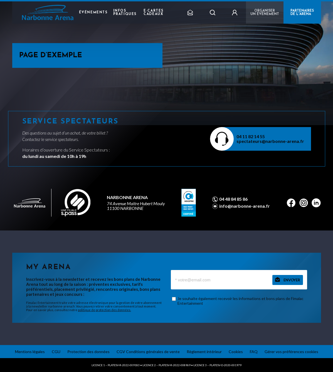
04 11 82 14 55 (250, 136)
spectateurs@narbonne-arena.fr (270, 141)
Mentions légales (30, 351)
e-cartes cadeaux (154, 12)
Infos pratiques (125, 12)
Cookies (236, 351)
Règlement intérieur (204, 351)
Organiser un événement (264, 12)
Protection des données (88, 351)
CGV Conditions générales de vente (148, 351)
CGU (56, 351)
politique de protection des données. (104, 310)
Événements (93, 12)
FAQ (254, 351)
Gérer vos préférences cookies (291, 351)
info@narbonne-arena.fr (244, 206)
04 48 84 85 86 (233, 199)
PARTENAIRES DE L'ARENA (302, 12)
